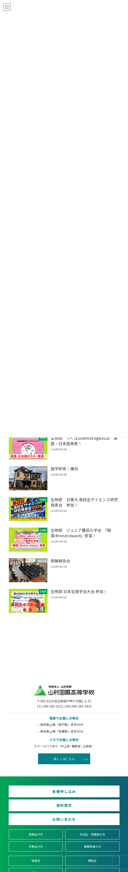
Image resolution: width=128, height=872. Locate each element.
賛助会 (92, 861)
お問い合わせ (64, 819)
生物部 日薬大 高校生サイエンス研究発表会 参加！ (84, 501)
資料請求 (64, 805)
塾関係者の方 (92, 846)
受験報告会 (60, 561)
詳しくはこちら (64, 759)
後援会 (36, 861)
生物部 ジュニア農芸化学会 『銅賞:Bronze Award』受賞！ (80, 532)
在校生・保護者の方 (92, 834)
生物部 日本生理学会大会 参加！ (78, 591)
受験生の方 (36, 834)
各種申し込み (64, 791)
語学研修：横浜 (64, 468)
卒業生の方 (36, 846)
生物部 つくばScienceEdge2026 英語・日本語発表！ (83, 440)
